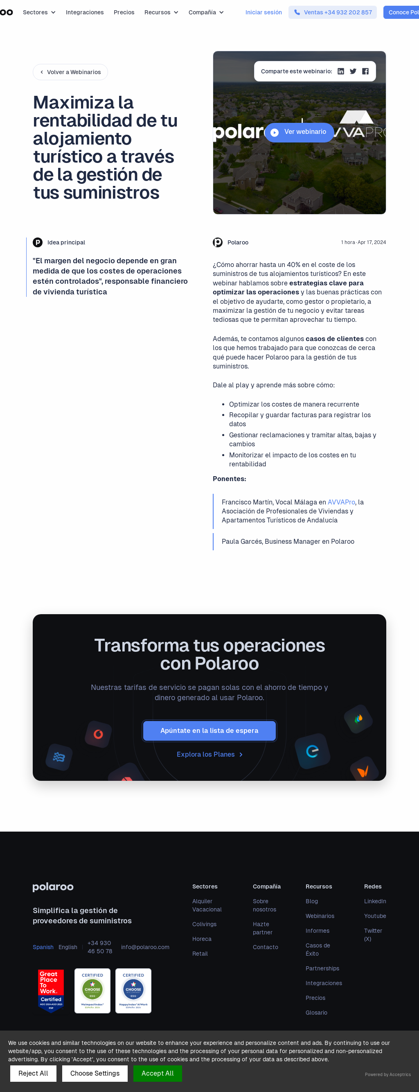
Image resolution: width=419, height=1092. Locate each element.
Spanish (43, 947)
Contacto (265, 947)
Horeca (202, 939)
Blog (312, 901)
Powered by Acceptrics (388, 1074)
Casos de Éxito (318, 949)
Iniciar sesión (264, 12)
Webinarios (320, 916)
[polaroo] (101, 887)
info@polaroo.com (145, 947)
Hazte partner (263, 928)
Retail (200, 953)
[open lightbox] (299, 132)
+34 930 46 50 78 (100, 947)
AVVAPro (341, 502)
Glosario (316, 1012)
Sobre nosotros (264, 905)
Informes (317, 930)
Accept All (158, 1073)
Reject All (33, 1073)
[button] (39, 12)
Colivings (204, 924)
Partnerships (322, 968)
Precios (124, 12)
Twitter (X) (373, 934)
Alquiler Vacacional (207, 905)
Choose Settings (94, 1073)
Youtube (375, 916)
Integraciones (85, 12)
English (68, 947)
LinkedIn (375, 901)
